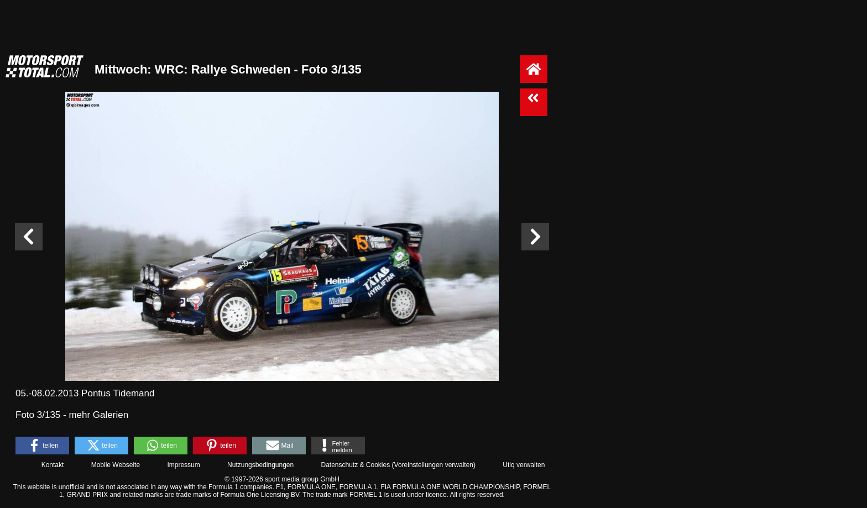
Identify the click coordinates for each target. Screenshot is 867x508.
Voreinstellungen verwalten (433, 465)
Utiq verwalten (524, 465)
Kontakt (52, 465)
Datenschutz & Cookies (355, 465)
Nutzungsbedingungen (260, 465)
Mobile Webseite (115, 465)
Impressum (183, 465)
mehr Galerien (98, 415)
